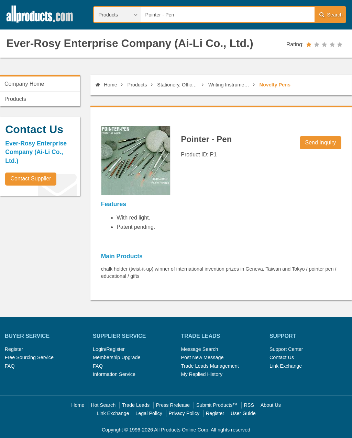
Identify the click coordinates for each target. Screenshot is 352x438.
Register (14, 349)
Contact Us (282, 357)
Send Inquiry (320, 142)
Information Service (114, 374)
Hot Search (103, 405)
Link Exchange (286, 366)
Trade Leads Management (210, 366)
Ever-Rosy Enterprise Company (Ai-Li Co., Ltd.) (129, 43)
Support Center (286, 349)
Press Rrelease (173, 405)
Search (331, 14)
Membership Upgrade (116, 357)
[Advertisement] (51, 249)
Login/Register (109, 349)
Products (137, 84)
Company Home (24, 84)
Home (106, 84)
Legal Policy (148, 413)
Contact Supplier (30, 178)
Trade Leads (136, 405)
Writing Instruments (229, 84)
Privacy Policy (184, 413)
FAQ (10, 366)
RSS (249, 405)
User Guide (243, 413)
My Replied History (201, 374)
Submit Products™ (217, 405)
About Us (271, 405)
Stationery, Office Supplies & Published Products (178, 84)
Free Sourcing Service (29, 357)
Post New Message (202, 357)
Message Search (199, 349)
